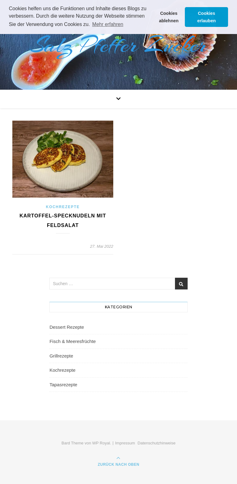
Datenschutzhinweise (157, 443)
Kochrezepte (63, 207)
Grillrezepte (61, 355)
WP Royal (101, 443)
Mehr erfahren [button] (107, 24)
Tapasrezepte (63, 384)
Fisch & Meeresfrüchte (72, 341)
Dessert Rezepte (66, 327)
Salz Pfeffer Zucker (118, 44)
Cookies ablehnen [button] (168, 17)
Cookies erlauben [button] (206, 17)
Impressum (125, 443)
